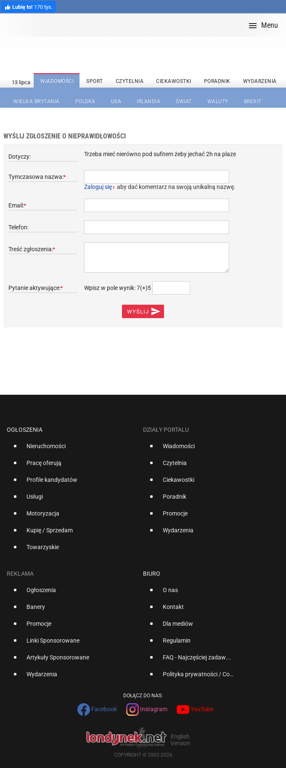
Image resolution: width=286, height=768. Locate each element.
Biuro (151, 573)
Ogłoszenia (24, 429)
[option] (71, 449)
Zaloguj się (98, 186)
